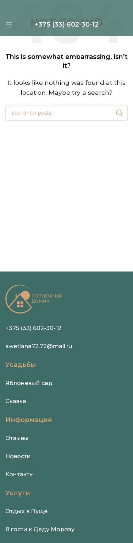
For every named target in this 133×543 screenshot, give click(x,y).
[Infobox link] (67, 25)
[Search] (66, 113)
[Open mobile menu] (9, 25)
